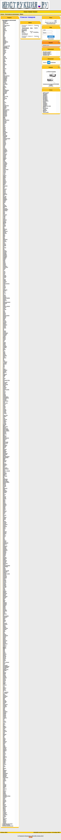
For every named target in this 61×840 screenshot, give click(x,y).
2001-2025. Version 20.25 (37, 835)
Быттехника (45, 108)
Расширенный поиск (51, 23)
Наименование (25, 28)
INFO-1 (44, 107)
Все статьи (45, 93)
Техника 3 (45, 105)
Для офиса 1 (45, 100)
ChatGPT (45, 94)
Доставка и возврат (47, 51)
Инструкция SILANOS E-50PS (24, 30)
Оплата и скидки (46, 52)
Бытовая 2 (45, 97)
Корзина (35, 11)
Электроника (45, 112)
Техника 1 (45, 102)
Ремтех (44, 101)
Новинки (30, 11)
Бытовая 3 (45, 98)
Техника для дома (47, 106)
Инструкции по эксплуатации (12, 14)
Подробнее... (36, 32)
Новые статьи (46, 92)
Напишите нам (46, 54)
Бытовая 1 (45, 96)
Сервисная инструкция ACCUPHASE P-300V (51, 85)
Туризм (44, 109)
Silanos (21, 14)
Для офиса (45, 99)
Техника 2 (45, 103)
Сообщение (51, 62)
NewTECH (45, 95)
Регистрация (51, 38)
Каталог (2, 14)
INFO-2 (44, 111)
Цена (31, 28)
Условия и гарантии (47, 53)
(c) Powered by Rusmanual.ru (24, 835)
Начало (25, 11)
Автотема (45, 110)
